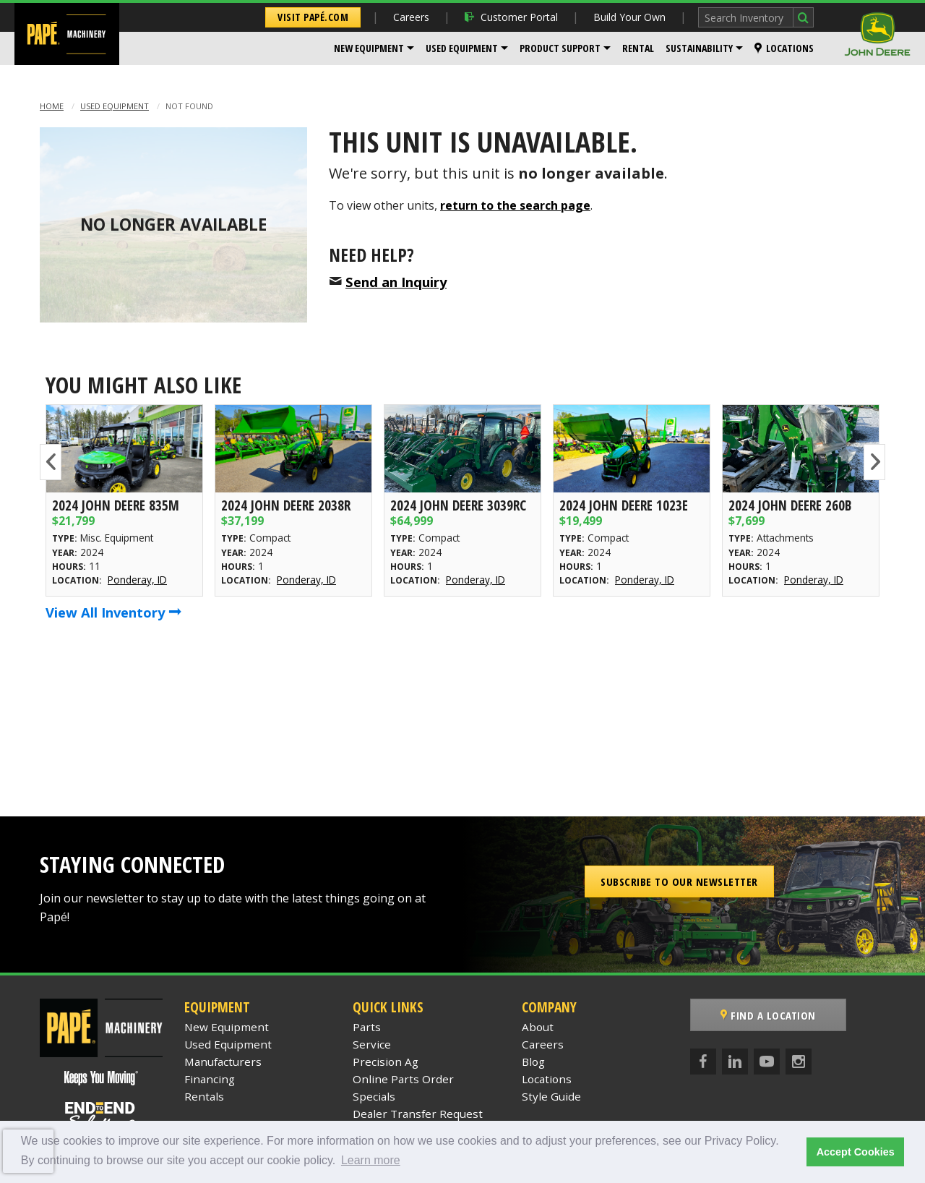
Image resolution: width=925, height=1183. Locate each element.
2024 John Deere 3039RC (458, 505)
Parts (367, 1027)
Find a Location (768, 1015)
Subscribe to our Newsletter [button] (679, 881)
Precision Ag (385, 1061)
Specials (374, 1096)
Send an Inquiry (396, 282)
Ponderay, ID (137, 579)
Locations (784, 48)
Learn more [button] (370, 1160)
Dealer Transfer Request (418, 1113)
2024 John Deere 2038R (285, 505)
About (538, 1027)
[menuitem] (374, 48)
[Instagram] (799, 1062)
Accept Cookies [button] (856, 1152)
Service (372, 1044)
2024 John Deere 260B (789, 505)
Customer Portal (511, 17)
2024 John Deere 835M (115, 505)
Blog (533, 1061)
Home (52, 106)
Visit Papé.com (313, 17)
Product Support (560, 48)
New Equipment (369, 48)
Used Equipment (462, 48)
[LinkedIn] (735, 1062)
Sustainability (699, 48)
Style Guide (551, 1096)
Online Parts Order (403, 1079)
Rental (638, 48)
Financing (209, 1079)
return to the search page (515, 205)
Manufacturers (223, 1061)
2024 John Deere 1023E (623, 505)
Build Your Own (629, 17)
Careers (411, 17)
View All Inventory (113, 612)
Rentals (204, 1096)
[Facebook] (703, 1062)
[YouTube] (767, 1062)
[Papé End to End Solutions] (101, 1116)
